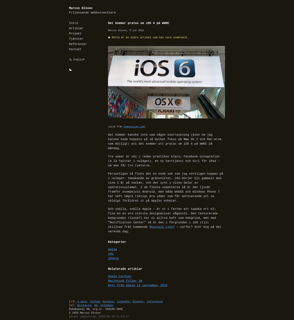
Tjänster (76, 39)
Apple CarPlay (119, 272)
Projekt (75, 34)
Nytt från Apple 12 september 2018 (137, 281)
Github (95, 297)
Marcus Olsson (92, 10)
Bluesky (138, 297)
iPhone (113, 254)
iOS (110, 249)
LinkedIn (123, 297)
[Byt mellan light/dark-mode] (70, 69)
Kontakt (75, 49)
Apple (112, 245)
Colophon (106, 301)
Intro (73, 23)
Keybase (108, 297)
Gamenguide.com (134, 127)
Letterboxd (155, 297)
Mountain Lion (145, 223)
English (79, 59)
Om (95, 301)
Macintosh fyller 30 (125, 276)
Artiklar (76, 28)
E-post (82, 297)
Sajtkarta (84, 301)
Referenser (78, 44)
